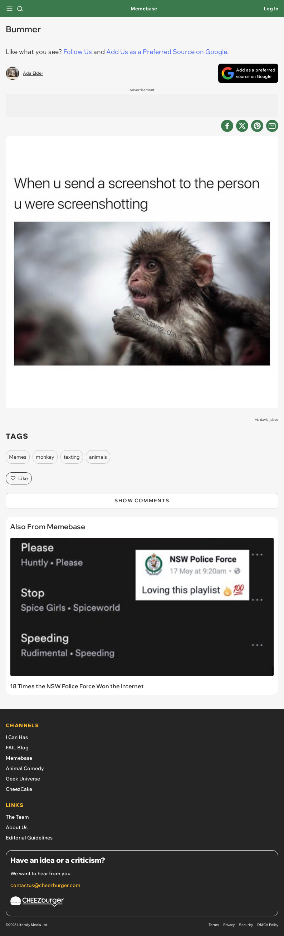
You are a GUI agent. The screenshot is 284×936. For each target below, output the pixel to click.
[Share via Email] (272, 126)
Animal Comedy (25, 768)
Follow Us (77, 52)
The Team (17, 817)
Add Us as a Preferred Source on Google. (167, 52)
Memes (17, 457)
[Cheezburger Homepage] (142, 902)
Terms (214, 924)
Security (246, 924)
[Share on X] (242, 126)
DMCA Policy (267, 924)
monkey (45, 457)
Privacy (229, 924)
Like (19, 478)
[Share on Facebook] (227, 126)
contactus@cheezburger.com (45, 885)
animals (98, 457)
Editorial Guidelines (29, 837)
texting (72, 457)
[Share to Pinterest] (257, 126)
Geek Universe (23, 778)
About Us (17, 827)
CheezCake (19, 789)
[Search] (20, 9)
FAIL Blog (17, 747)
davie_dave (269, 419)
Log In (271, 8)
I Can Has (17, 737)
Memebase (144, 8)
